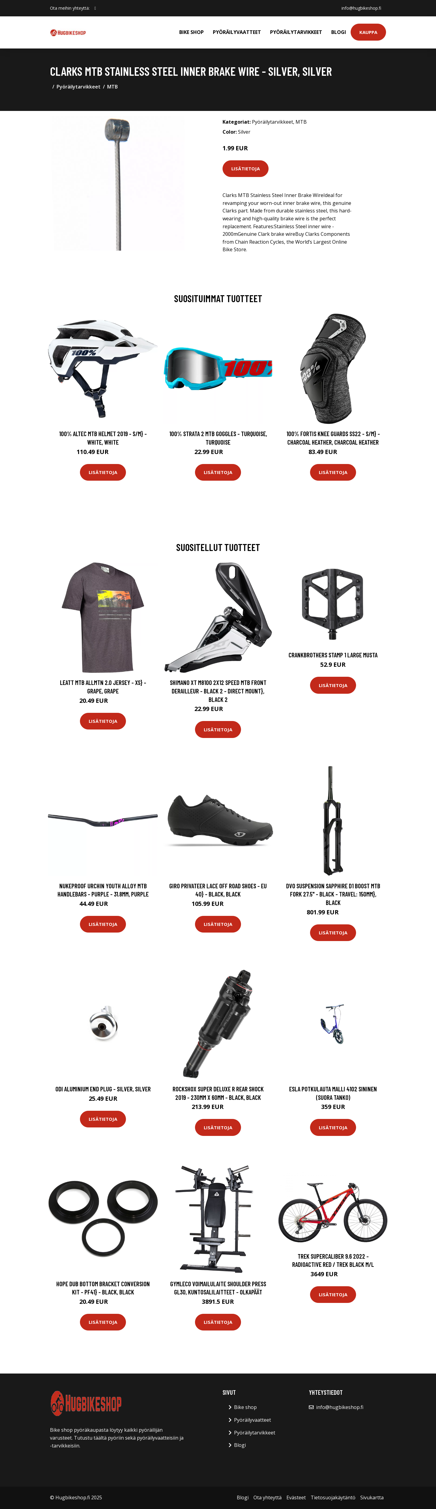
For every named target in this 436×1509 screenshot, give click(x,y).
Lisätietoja (245, 168)
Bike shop (191, 32)
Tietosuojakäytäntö (333, 1497)
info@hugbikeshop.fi (361, 8)
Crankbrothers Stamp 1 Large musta (333, 655)
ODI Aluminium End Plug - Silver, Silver (103, 1089)
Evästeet (296, 1497)
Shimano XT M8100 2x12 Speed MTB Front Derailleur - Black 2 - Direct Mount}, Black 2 (218, 691)
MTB (112, 86)
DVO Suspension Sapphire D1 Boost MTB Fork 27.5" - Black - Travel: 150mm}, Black (333, 894)
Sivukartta (372, 1497)
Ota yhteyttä (267, 1497)
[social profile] (95, 8)
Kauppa (368, 32)
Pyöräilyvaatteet (237, 32)
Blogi (338, 32)
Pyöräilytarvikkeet (296, 32)
